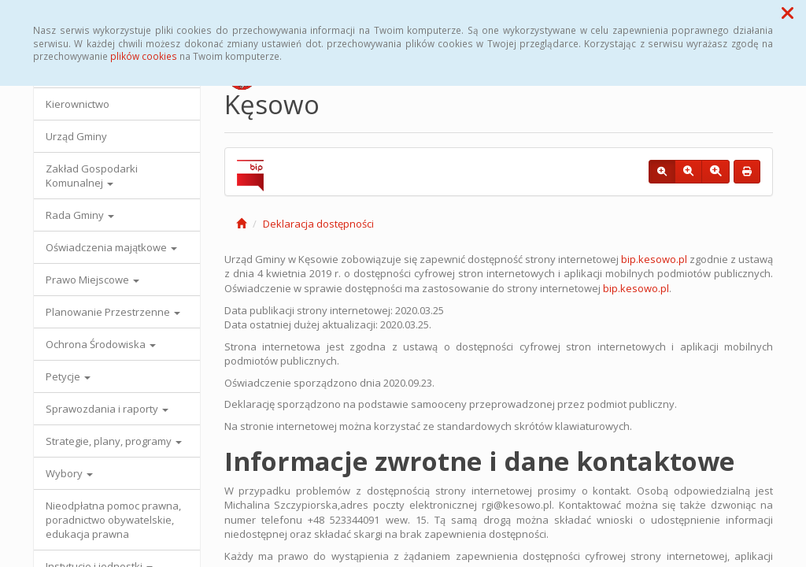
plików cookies (143, 56)
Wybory (69, 473)
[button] (787, 12)
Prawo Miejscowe (92, 279)
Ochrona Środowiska (101, 344)
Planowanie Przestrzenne (113, 312)
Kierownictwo (77, 104)
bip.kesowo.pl (655, 259)
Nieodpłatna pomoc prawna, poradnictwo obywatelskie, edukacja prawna (113, 519)
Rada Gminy (80, 215)
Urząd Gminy (76, 136)
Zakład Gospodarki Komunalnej (92, 175)
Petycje (68, 376)
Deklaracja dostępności (318, 224)
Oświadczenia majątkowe (111, 247)
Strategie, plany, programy (114, 441)
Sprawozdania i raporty (107, 409)
